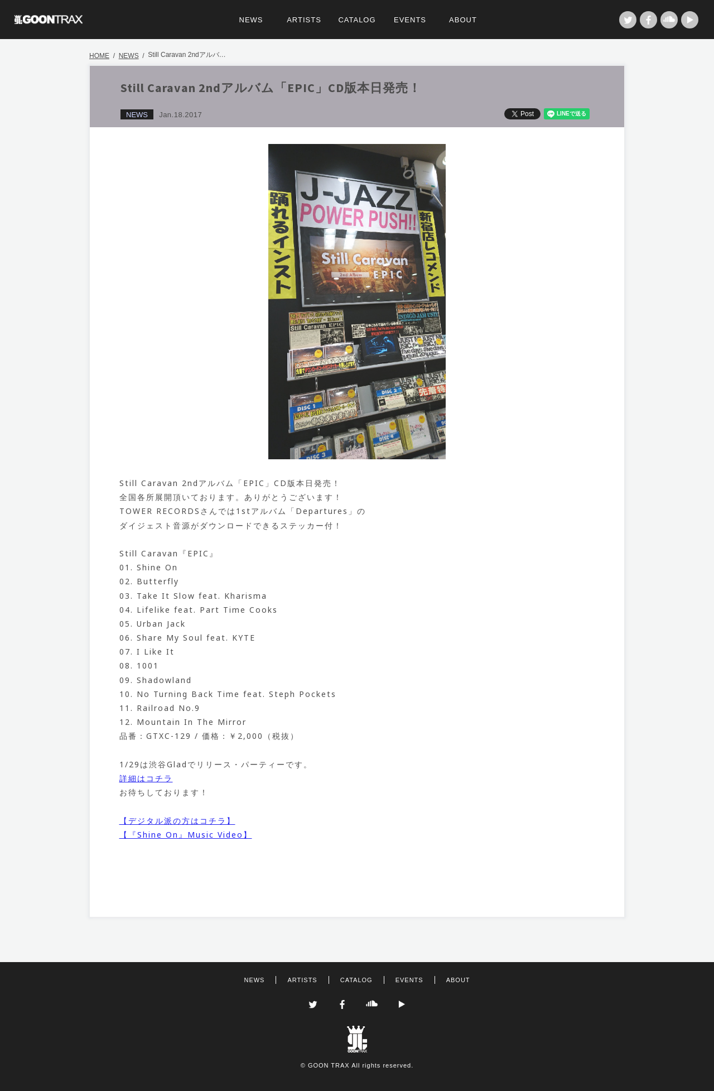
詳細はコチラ (146, 778)
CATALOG (356, 20)
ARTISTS (304, 20)
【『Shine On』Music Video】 (185, 834)
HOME (99, 56)
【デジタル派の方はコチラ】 (177, 820)
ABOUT (463, 20)
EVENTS (410, 20)
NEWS (251, 20)
